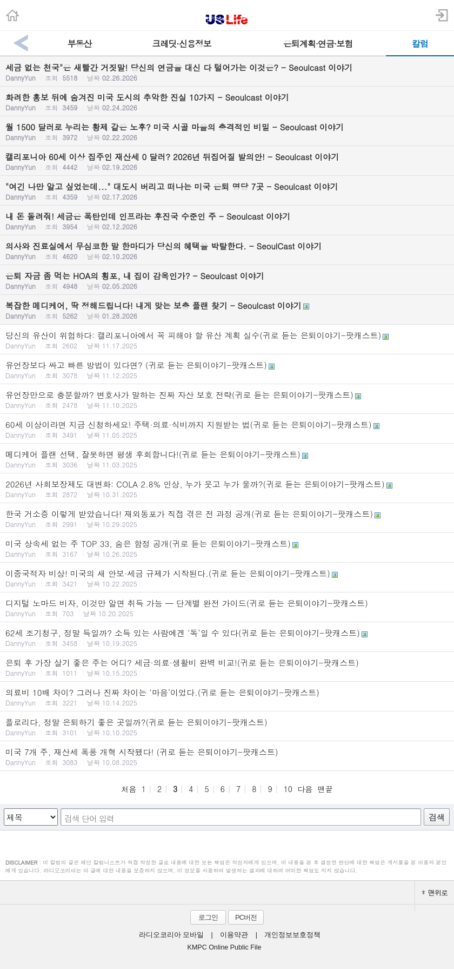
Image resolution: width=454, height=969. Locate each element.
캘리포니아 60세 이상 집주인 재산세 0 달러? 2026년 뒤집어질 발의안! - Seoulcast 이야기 (227, 161)
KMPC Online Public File (225, 947)
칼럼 (420, 43)
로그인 (208, 917)
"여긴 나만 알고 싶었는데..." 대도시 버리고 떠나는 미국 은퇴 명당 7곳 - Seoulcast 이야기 (227, 191)
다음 (304, 788)
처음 (128, 788)
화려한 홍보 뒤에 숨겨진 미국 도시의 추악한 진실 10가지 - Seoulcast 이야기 (227, 101)
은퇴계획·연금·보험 (318, 43)
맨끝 (325, 788)
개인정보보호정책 (292, 935)
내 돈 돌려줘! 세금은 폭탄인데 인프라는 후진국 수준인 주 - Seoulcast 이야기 (227, 220)
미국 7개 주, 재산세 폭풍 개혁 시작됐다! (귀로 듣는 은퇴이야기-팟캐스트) (227, 756)
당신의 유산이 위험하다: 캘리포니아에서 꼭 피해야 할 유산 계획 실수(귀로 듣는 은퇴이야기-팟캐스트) (227, 339)
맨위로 (435, 892)
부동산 (80, 43)
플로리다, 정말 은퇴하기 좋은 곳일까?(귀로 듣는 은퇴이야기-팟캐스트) (227, 726)
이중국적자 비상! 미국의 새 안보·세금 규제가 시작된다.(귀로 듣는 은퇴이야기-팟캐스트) (227, 578)
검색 (437, 817)
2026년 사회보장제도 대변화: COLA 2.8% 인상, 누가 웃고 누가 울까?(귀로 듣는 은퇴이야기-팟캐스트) (227, 488)
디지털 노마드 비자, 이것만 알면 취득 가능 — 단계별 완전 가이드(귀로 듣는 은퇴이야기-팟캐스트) (227, 607)
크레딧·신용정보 (181, 43)
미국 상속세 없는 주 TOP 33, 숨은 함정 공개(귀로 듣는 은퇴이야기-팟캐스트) (227, 548)
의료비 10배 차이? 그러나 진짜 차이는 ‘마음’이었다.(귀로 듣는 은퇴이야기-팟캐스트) (227, 697)
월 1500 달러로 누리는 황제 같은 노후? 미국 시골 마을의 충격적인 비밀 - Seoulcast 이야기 (227, 131)
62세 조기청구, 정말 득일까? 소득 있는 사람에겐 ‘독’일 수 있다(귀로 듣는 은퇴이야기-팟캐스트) (227, 637)
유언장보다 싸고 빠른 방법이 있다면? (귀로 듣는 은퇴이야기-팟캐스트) (227, 369)
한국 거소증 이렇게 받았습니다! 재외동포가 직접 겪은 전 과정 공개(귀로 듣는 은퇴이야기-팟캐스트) (227, 518)
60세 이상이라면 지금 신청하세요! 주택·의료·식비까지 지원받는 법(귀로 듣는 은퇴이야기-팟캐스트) (227, 429)
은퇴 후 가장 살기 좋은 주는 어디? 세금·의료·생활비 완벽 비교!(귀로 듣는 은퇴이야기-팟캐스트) (227, 667)
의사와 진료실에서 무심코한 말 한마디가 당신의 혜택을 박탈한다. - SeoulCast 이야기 (227, 250)
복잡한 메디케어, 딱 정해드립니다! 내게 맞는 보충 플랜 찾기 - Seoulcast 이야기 (227, 310)
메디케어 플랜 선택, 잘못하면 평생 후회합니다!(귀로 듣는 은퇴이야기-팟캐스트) (227, 459)
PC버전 (246, 917)
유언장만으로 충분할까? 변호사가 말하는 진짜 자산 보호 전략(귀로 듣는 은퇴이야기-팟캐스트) (227, 399)
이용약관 (234, 935)
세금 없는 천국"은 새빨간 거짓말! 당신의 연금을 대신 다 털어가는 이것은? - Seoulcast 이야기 (227, 72)
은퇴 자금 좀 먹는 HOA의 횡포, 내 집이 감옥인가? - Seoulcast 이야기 (227, 280)
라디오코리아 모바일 (171, 935)
